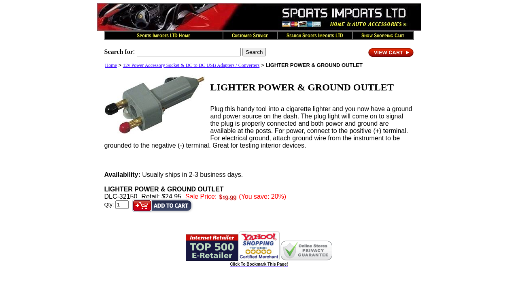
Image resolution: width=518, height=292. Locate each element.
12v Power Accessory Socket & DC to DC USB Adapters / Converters (191, 65)
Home (111, 65)
